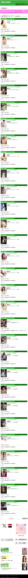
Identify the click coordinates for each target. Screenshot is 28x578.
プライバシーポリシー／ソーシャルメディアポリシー (10, 575)
